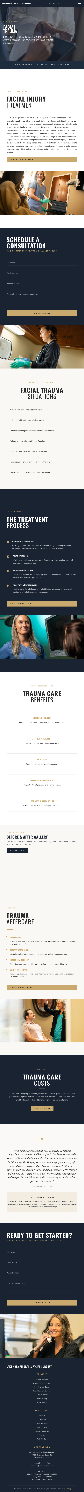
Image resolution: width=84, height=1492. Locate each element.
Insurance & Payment (42, 1431)
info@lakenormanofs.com (44, 1466)
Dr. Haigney (42, 1419)
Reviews (42, 1435)
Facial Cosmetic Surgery (42, 1391)
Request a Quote (42, 1109)
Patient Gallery (42, 1439)
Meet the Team (42, 1423)
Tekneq (68, 1489)
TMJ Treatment (42, 1395)
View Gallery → (17, 850)
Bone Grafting (42, 1402)
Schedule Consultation (21, 160)
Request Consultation (21, 604)
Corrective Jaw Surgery (42, 1387)
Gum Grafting (42, 1399)
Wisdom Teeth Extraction (42, 1383)
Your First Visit (42, 1427)
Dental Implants (42, 1379)
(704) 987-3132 (54, 3)
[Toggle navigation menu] (79, 3)
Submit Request (42, 314)
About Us (42, 1416)
